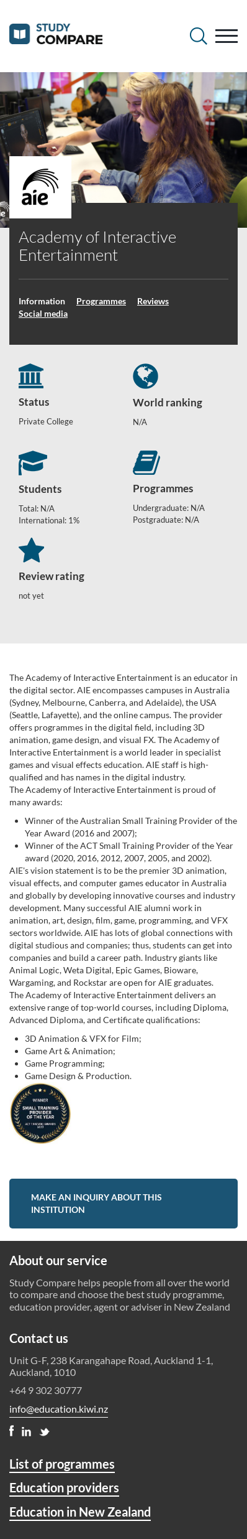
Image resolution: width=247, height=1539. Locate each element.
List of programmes (62, 1463)
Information (42, 301)
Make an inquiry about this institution (96, 1203)
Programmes (101, 301)
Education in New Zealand (80, 1511)
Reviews (153, 301)
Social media (43, 313)
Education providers (64, 1487)
